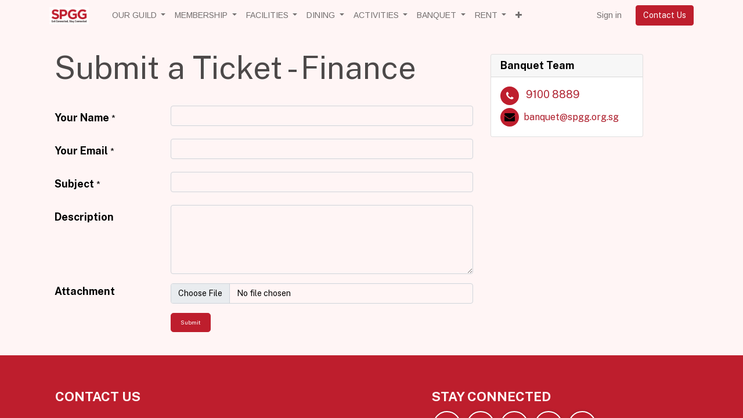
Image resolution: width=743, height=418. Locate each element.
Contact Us (664, 15)
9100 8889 (553, 94)
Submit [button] (191, 322)
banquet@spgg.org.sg (571, 116)
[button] (518, 15)
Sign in (609, 15)
